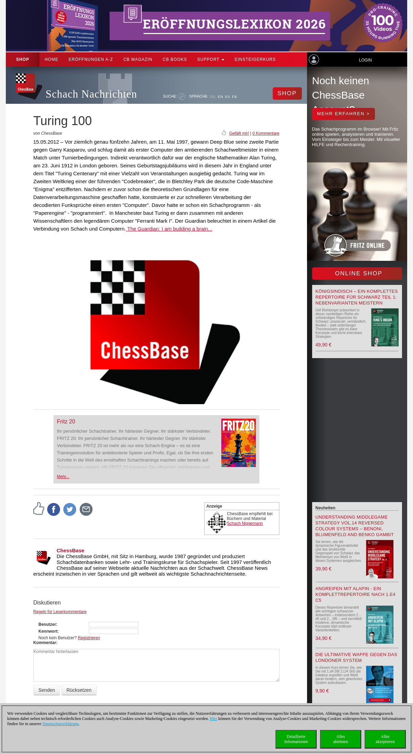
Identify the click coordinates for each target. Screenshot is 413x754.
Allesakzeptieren (385, 739)
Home (51, 59)
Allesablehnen (340, 739)
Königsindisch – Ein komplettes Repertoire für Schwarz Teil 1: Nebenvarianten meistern (357, 297)
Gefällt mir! (239, 133)
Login (365, 60)
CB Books (175, 59)
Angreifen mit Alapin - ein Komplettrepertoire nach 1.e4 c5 (356, 594)
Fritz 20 (66, 421)
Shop (22, 59)
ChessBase (70, 550)
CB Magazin (138, 59)
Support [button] (210, 59)
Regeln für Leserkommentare (59, 611)
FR (234, 97)
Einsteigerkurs (255, 59)
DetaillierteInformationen (296, 739)
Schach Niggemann (245, 523)
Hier (213, 718)
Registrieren (89, 637)
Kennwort (47, 631)
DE (213, 97)
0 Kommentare (266, 133)
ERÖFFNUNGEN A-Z (91, 59)
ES (227, 97)
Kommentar (44, 642)
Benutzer (47, 624)
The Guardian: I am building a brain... (169, 229)
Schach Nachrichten (91, 94)
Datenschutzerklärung (61, 723)
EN (220, 97)
